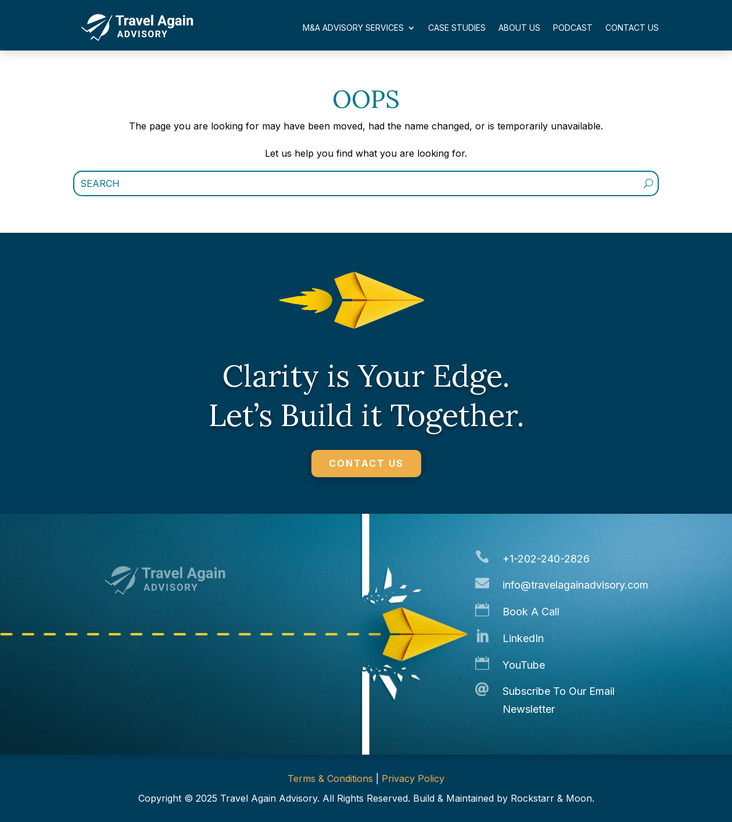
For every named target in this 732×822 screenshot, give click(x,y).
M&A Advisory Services (353, 28)
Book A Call (531, 611)
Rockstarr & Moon (551, 798)
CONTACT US (366, 463)
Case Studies (457, 28)
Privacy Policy (413, 778)
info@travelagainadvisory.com (575, 585)
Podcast (573, 28)
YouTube (524, 665)
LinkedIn (523, 638)
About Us (519, 28)
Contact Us (632, 28)
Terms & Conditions (330, 778)
